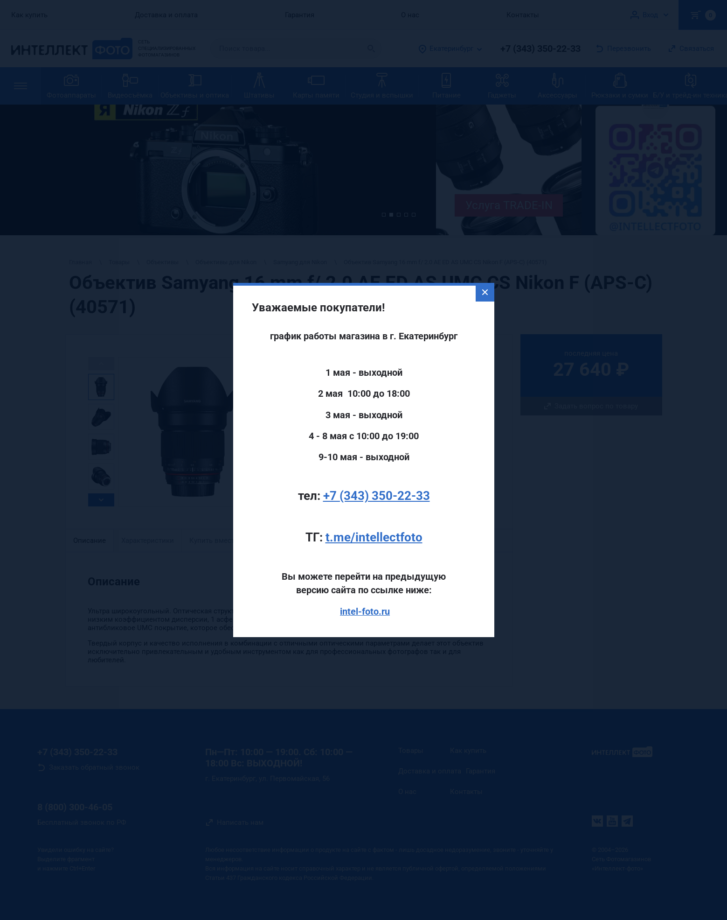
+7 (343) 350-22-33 (376, 475)
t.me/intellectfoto (373, 516)
